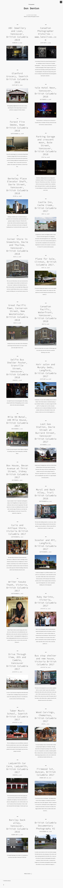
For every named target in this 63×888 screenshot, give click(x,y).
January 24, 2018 (45, 379)
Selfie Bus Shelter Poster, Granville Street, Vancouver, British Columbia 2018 (17, 368)
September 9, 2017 (17, 537)
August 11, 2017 (17, 722)
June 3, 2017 (46, 724)
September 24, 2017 (45, 501)
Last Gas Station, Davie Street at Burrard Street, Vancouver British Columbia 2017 (45, 433)
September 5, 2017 (45, 552)
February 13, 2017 (17, 834)
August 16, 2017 (45, 667)
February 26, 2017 (45, 778)
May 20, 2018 (46, 267)
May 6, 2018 (45, 324)
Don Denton (31, 8)
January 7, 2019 (45, 42)
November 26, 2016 (45, 831)
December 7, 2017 (17, 428)
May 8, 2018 (17, 323)
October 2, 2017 (17, 480)
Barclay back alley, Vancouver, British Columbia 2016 (17, 826)
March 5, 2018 (17, 380)
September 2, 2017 (17, 593)
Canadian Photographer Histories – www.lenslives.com (45, 34)
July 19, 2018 (45, 157)
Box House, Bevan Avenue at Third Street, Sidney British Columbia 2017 (17, 471)
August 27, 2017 (45, 608)
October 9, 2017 (45, 444)
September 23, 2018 (17, 133)
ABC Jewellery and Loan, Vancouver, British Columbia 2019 (17, 34)
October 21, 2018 (45, 99)
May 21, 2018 (17, 256)
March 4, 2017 (17, 775)
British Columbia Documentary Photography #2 (45, 825)
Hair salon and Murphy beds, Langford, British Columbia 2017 (45, 370)
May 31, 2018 (45, 214)
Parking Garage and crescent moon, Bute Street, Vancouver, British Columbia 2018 (45, 145)
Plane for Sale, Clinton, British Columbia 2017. (45, 261)
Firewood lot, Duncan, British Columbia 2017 (45, 772)
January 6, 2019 (17, 85)
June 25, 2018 (17, 196)
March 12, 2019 (17, 42)
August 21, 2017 (17, 672)
